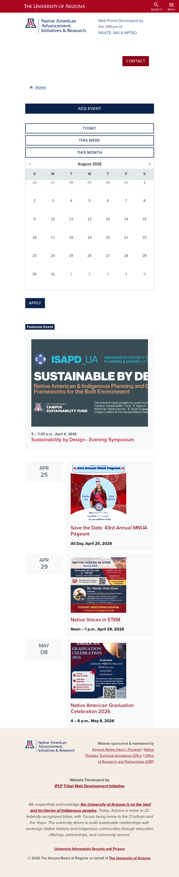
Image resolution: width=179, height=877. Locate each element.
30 (108, 182)
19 (89, 237)
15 (144, 219)
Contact (135, 61)
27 (53, 182)
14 (126, 219)
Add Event (89, 108)
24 (53, 256)
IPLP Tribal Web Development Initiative (89, 786)
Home (40, 87)
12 (89, 219)
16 (35, 237)
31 (126, 182)
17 (53, 237)
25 (71, 256)
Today (89, 128)
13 (108, 219)
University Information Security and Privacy (89, 849)
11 (71, 219)
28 (71, 182)
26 (35, 182)
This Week (89, 140)
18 (71, 237)
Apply (35, 303)
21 (126, 237)
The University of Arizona (129, 858)
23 (35, 256)
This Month (89, 152)
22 (144, 237)
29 (89, 182)
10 (53, 219)
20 (108, 237)
